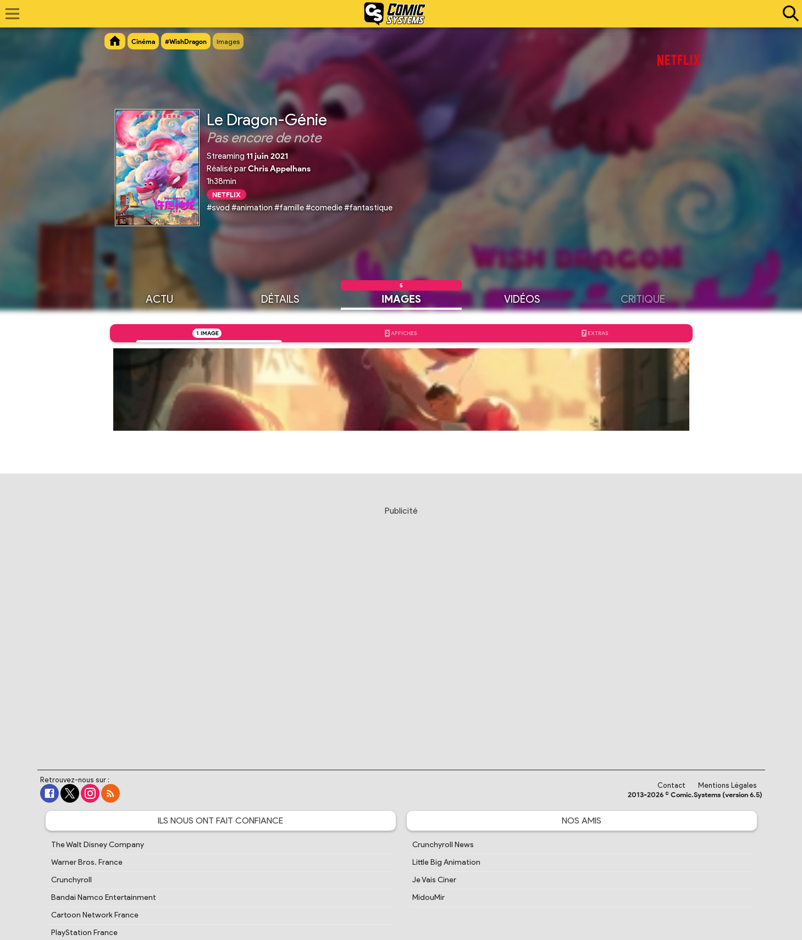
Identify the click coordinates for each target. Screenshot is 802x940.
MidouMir (428, 897)
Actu (159, 298)
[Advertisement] (401, 627)
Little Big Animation (446, 862)
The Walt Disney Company (97, 844)
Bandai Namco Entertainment (103, 897)
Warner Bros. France (87, 862)
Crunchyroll (71, 880)
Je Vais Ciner (434, 880)
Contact (671, 785)
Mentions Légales (727, 785)
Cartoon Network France (95, 915)
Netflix (226, 194)
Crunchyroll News (443, 844)
